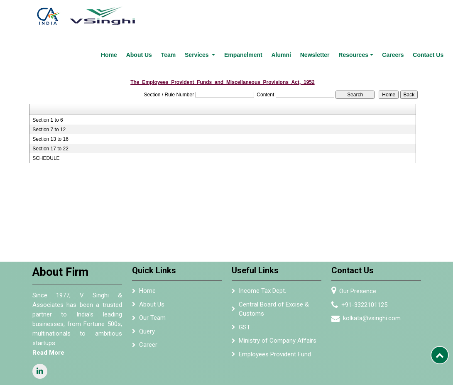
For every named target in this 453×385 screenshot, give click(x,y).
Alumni (291, 14)
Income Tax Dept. (262, 250)
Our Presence (357, 250)
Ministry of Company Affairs (277, 300)
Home (132, 14)
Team (186, 14)
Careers (396, 14)
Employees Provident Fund (275, 313)
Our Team (152, 277)
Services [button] (213, 14)
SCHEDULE (45, 117)
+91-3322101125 (364, 264)
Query (147, 290)
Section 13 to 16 (50, 98)
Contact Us (429, 14)
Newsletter (323, 14)
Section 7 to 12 (49, 89)
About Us (159, 14)
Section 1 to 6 (47, 79)
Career (148, 304)
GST (244, 286)
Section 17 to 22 (50, 108)
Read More (48, 311)
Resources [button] (360, 14)
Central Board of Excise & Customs (274, 268)
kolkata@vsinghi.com (372, 277)
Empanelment (257, 14)
